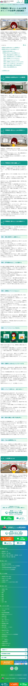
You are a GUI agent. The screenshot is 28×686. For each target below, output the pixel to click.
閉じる (24, 45)
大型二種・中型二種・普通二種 (8, 556)
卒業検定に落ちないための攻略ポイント (11, 52)
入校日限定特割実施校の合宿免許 (9, 567)
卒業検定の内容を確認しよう (9, 51)
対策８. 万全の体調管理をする (10, 66)
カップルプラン (5, 628)
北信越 (3, 590)
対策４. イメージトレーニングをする (12, 60)
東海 (3, 594)
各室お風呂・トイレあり (7, 627)
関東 (3, 592)
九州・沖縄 (4, 601)
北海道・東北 (4, 589)
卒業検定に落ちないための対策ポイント (10, 49)
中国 (3, 598)
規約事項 (25, 675)
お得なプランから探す (6, 578)
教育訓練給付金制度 (6, 653)
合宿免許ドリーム (4, 4)
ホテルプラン (4, 638)
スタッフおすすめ (5, 608)
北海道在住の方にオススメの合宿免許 (10, 634)
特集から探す (4, 561)
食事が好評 (4, 625)
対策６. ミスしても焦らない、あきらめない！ (13, 63)
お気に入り (22, 2)
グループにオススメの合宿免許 (8, 569)
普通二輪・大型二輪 (6, 553)
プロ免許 (4, 610)
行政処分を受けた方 (6, 643)
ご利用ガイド (4, 649)
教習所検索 (18, 2)
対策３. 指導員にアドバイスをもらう (12, 58)
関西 (3, 596)
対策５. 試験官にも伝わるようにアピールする (13, 61)
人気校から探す (5, 580)
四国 (3, 600)
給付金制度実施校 (5, 612)
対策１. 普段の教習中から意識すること (12, 54)
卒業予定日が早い (5, 630)
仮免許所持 (4, 616)
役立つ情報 (9, 4)
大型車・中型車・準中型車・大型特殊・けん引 (12, 555)
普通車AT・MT (5, 551)
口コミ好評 (4, 618)
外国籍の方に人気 (5, 645)
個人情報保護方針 (19, 675)
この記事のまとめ (5, 70)
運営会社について (4, 675)
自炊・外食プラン (5, 619)
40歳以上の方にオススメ (7, 614)
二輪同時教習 (4, 641)
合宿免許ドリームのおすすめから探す (10, 582)
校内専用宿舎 (4, 636)
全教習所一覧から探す (6, 576)
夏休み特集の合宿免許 (6, 564)
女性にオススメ (5, 621)
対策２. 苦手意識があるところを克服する (12, 56)
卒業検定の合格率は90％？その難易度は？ (11, 47)
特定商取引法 (11, 675)
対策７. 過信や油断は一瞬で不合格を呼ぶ (12, 65)
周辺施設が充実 (5, 623)
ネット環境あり (5, 639)
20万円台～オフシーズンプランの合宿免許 (11, 565)
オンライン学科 (5, 632)
